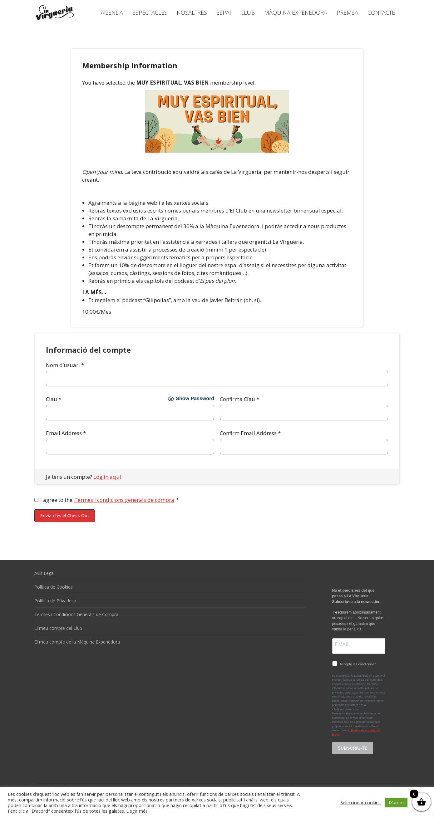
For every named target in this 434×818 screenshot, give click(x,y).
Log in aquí (107, 476)
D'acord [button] (396, 802)
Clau (53, 399)
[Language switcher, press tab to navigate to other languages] (371, 4)
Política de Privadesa (55, 601)
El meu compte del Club (58, 628)
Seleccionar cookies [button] (360, 802)
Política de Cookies (53, 587)
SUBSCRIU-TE (353, 748)
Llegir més (137, 811)
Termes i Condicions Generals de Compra (76, 614)
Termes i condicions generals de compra (124, 499)
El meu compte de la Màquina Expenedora (77, 642)
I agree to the (106, 500)
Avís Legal (44, 573)
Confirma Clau (239, 399)
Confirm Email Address (250, 433)
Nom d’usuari (65, 365)
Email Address (66, 433)
